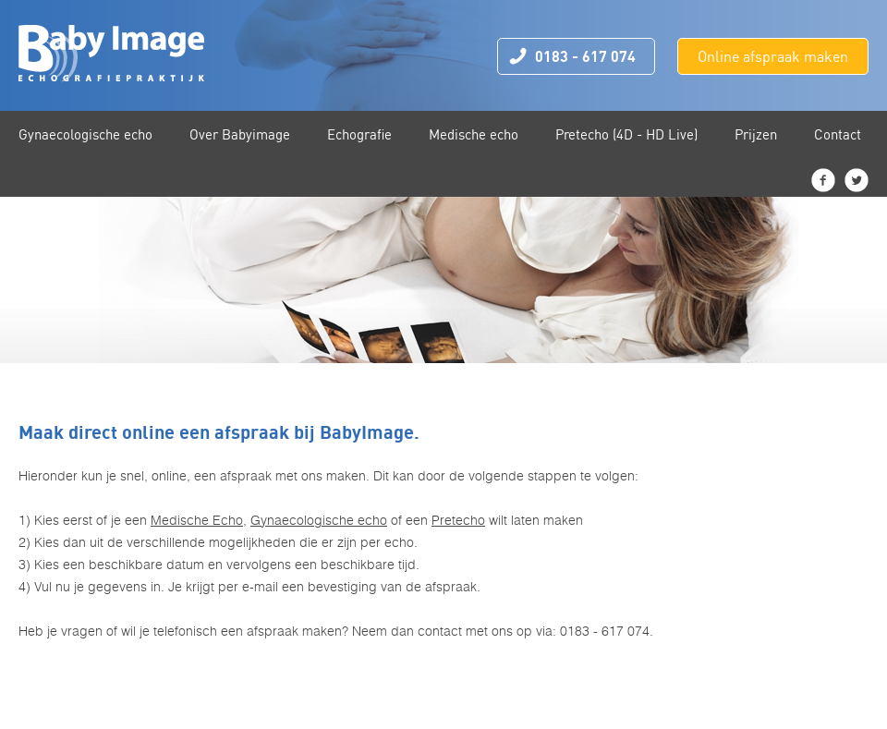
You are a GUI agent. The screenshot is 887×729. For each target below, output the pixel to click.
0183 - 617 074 (585, 56)
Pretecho (458, 520)
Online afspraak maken (773, 56)
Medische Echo (197, 520)
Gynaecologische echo (318, 520)
